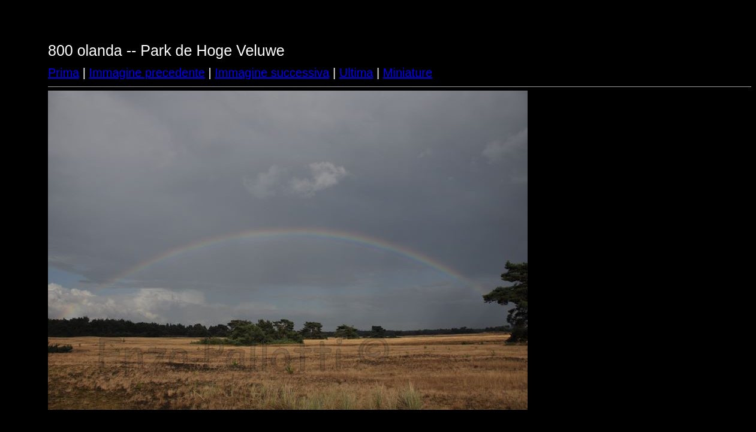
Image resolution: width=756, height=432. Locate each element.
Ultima (356, 72)
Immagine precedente (147, 72)
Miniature (407, 72)
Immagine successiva (272, 72)
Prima (63, 72)
